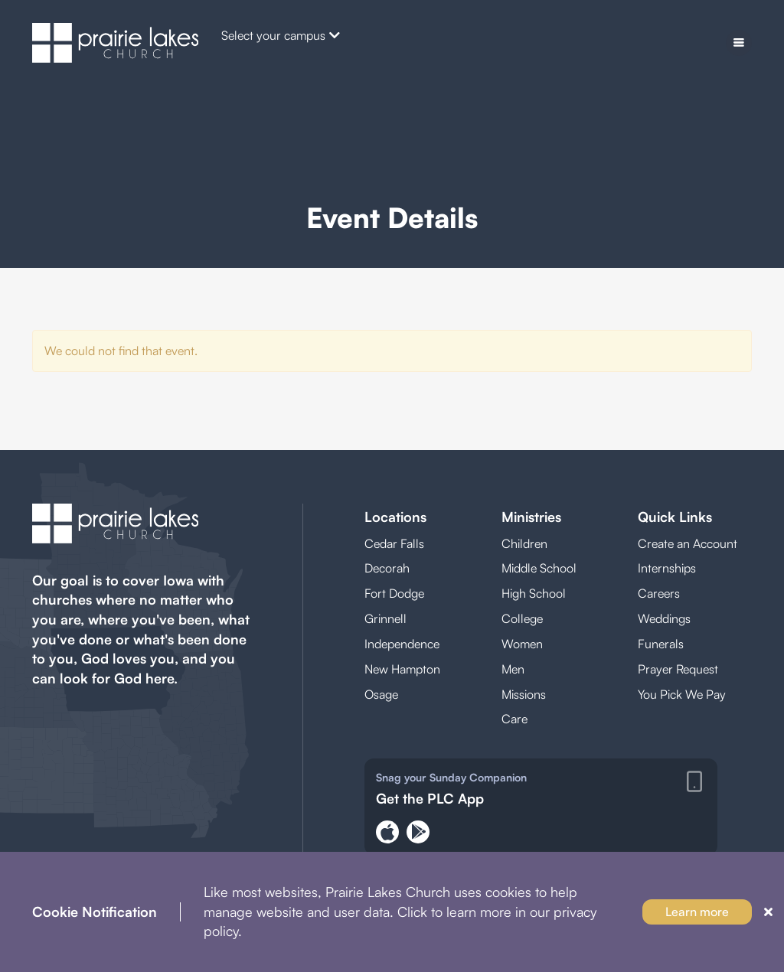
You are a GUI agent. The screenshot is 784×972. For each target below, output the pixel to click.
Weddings (664, 618)
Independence (401, 643)
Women (522, 643)
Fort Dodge (394, 593)
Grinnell (385, 618)
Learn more (697, 911)
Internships (667, 568)
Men (512, 669)
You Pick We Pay (682, 694)
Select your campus (280, 35)
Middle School (539, 568)
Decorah (387, 568)
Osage (381, 694)
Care (514, 718)
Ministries (531, 516)
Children (524, 543)
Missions (523, 694)
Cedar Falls (394, 543)
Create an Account (687, 543)
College (522, 618)
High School (533, 593)
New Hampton (402, 669)
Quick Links (675, 516)
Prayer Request (678, 669)
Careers (659, 593)
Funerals (661, 643)
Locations (395, 516)
